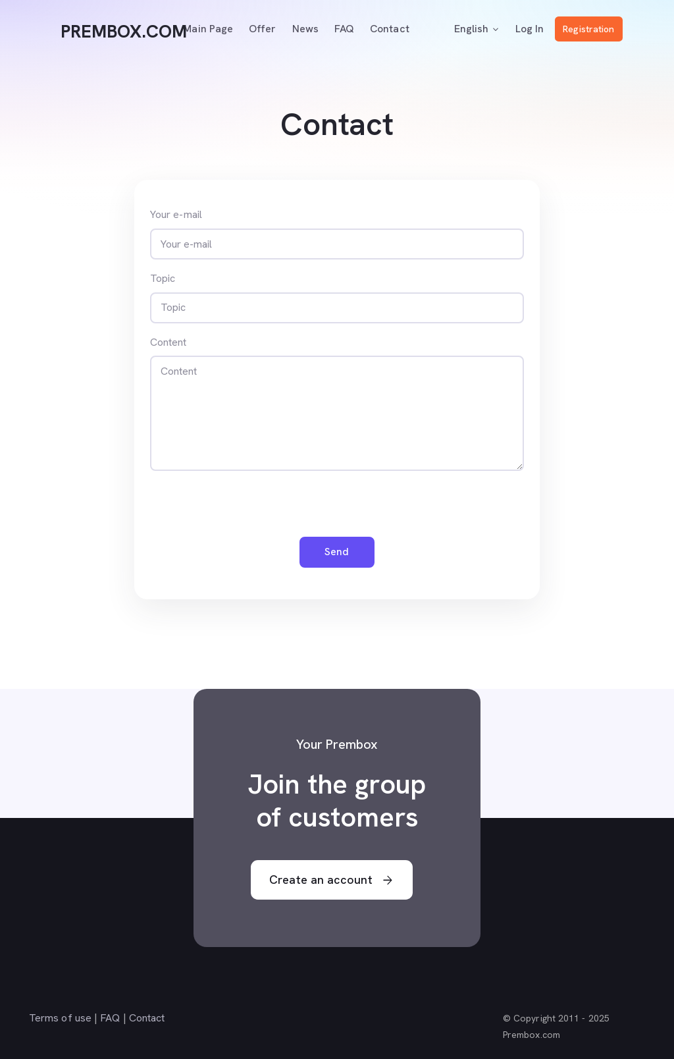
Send (336, 551)
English (477, 29)
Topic (162, 278)
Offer (262, 29)
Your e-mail (176, 214)
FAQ (344, 29)
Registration (588, 29)
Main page (208, 29)
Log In (529, 29)
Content (168, 342)
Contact (389, 29)
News (305, 29)
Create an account (331, 880)
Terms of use (60, 1018)
